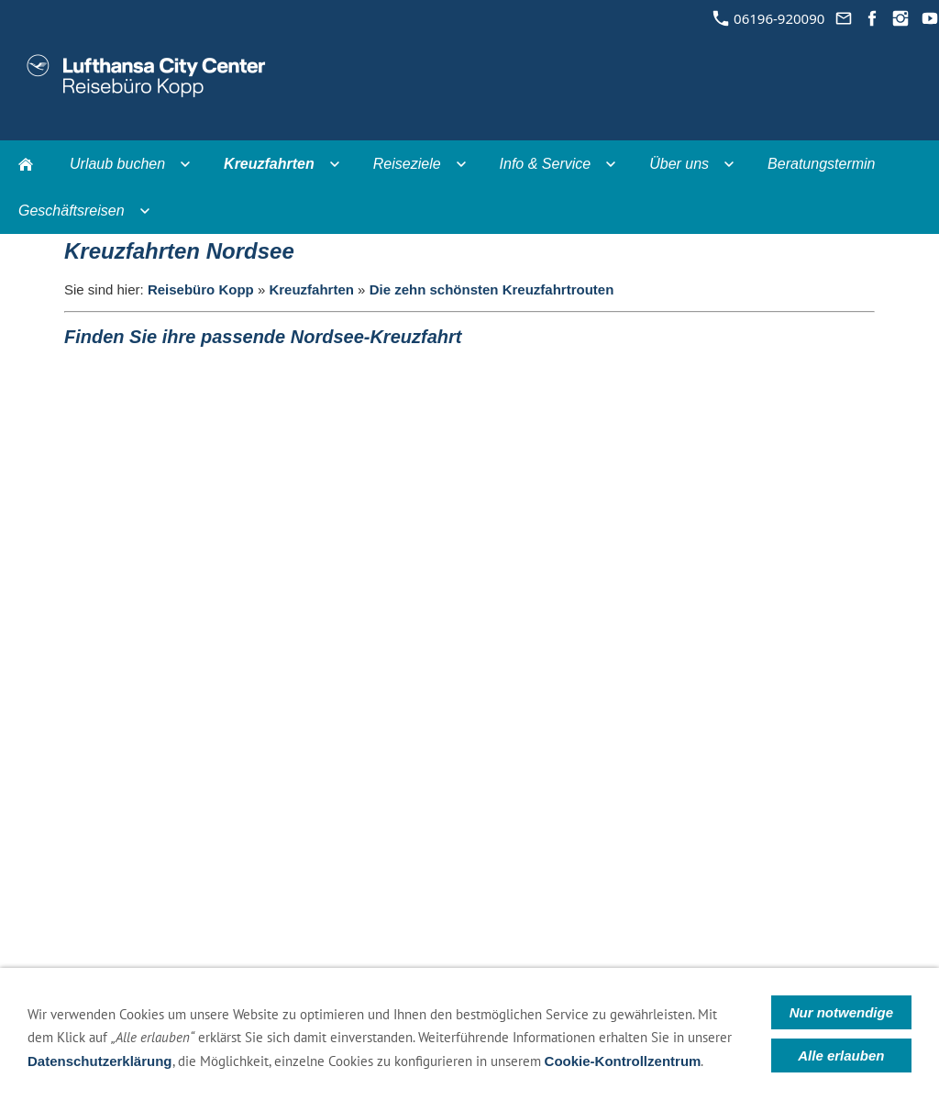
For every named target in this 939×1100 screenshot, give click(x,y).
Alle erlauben (841, 1055)
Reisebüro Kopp (201, 289)
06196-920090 (769, 18)
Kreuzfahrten (311, 289)
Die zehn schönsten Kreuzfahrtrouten (492, 289)
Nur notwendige (841, 1012)
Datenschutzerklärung (100, 1061)
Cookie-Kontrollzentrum (623, 1061)
